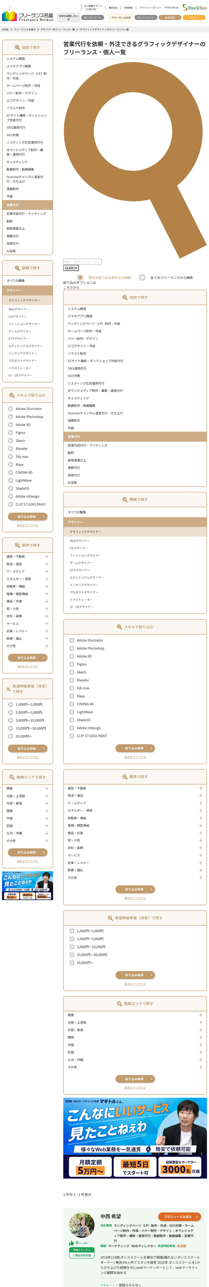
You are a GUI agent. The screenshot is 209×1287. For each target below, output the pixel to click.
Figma (20, 432)
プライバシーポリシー (150, 7)
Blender (22, 448)
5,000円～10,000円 (30, 720)
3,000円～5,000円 (29, 712)
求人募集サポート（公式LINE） (93, 7)
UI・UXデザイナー (20, 375)
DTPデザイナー (19, 339)
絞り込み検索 (27, 516)
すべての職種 (15, 280)
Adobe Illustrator (29, 408)
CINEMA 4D (24, 472)
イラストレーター (20, 368)
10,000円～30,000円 (31, 728)
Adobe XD (23, 424)
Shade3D (22, 488)
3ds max (22, 456)
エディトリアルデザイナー (26, 346)
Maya (19, 464)
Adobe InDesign (27, 496)
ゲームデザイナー (20, 331)
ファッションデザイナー (24, 324)
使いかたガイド (92, 17)
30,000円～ (24, 736)
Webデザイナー (19, 309)
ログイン (194, 17)
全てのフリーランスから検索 (171, 277)
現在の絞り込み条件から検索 (110, 277)
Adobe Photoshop (29, 416)
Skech (20, 440)
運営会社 (113, 7)
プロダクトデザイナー (23, 361)
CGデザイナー (18, 316)
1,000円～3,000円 (29, 704)
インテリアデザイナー (23, 353)
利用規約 (128, 7)
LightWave (24, 480)
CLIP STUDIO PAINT (31, 504)
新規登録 (170, 17)
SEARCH (71, 267)
